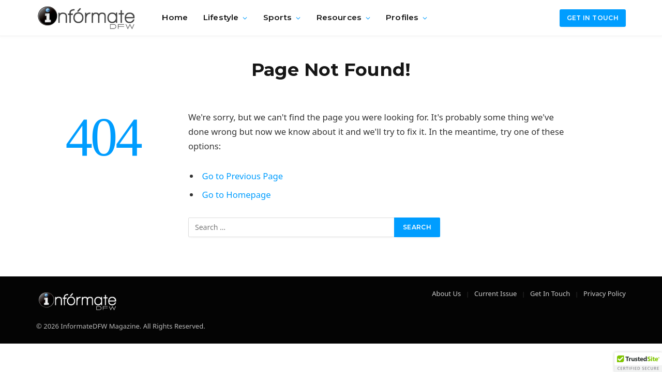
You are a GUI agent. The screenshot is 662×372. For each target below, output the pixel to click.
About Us (446, 293)
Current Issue (495, 293)
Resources (339, 17)
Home (175, 17)
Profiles (402, 17)
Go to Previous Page (242, 176)
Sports (277, 17)
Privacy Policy (604, 293)
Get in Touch (593, 18)
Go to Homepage (236, 194)
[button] (638, 362)
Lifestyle (220, 17)
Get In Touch (550, 293)
